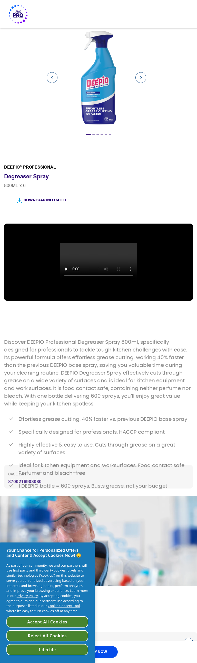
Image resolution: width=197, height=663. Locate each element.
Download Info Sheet (45, 200)
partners (74, 565)
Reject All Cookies (47, 636)
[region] (47, 602)
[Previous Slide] (52, 77)
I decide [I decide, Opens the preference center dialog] (47, 649)
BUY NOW (98, 652)
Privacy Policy (27, 595)
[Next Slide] (140, 77)
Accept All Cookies (47, 622)
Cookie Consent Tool (64, 605)
